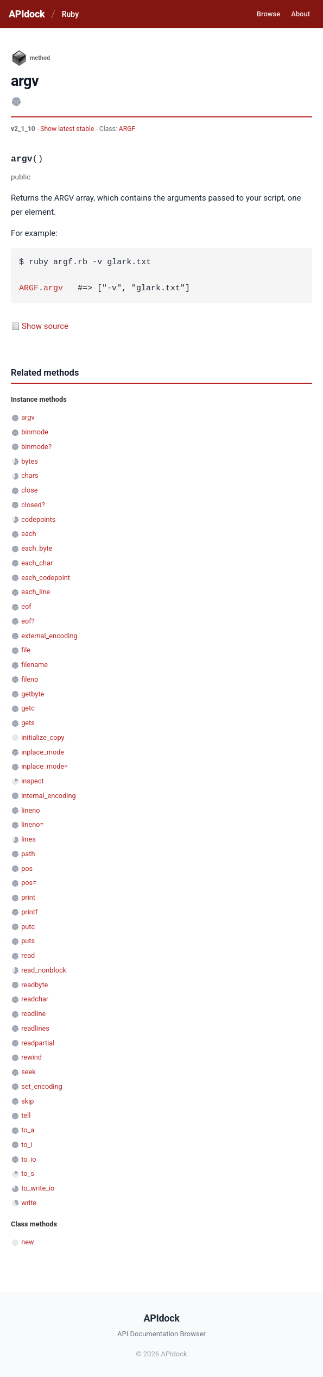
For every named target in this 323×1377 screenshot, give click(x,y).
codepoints (38, 519)
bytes (29, 461)
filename (34, 664)
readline (33, 1013)
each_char (37, 562)
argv (53, 288)
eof (26, 606)
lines (28, 838)
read (28, 955)
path (28, 853)
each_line (35, 591)
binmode (34, 431)
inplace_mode (42, 751)
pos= (28, 882)
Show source (45, 326)
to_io (28, 1159)
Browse (268, 14)
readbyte (34, 984)
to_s (27, 1173)
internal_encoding (48, 795)
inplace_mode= (44, 766)
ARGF (127, 129)
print (28, 897)
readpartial (37, 1042)
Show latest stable (68, 129)
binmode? (36, 446)
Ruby (70, 14)
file (25, 649)
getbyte (32, 693)
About (300, 14)
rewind (31, 1056)
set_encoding (41, 1086)
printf (29, 911)
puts (28, 940)
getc (28, 707)
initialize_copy (42, 737)
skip (27, 1100)
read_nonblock (43, 969)
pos (27, 868)
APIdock (27, 14)
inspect (32, 780)
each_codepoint (45, 577)
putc (28, 926)
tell (25, 1115)
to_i (26, 1144)
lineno (30, 810)
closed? (33, 504)
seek (28, 1071)
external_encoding (49, 635)
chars (30, 475)
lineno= (32, 824)
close (29, 489)
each (28, 533)
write (28, 1202)
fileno (29, 679)
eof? (28, 620)
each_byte (36, 548)
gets (28, 722)
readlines (35, 1028)
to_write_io (37, 1187)
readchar (34, 998)
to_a (27, 1129)
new (27, 1241)
